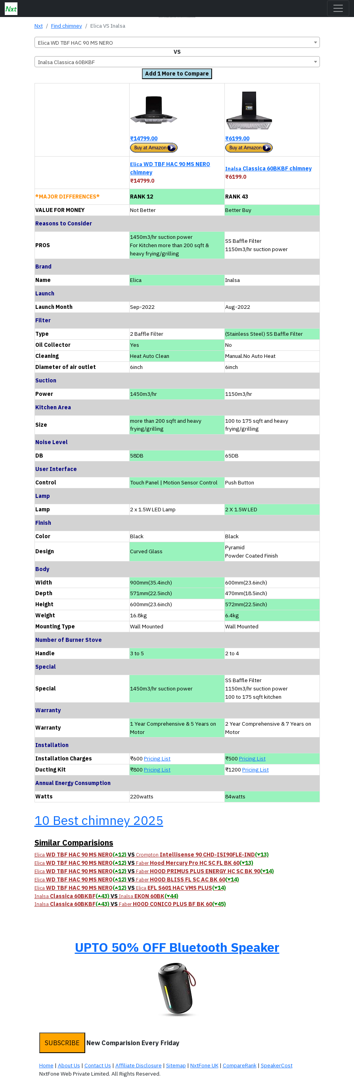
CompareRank (239, 1065)
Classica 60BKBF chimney (268, 168)
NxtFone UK (204, 1065)
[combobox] (177, 42)
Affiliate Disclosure (138, 1065)
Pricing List (157, 758)
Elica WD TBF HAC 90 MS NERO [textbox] (75, 42)
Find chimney (66, 25)
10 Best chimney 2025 (98, 820)
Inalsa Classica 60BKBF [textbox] (66, 62)
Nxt (38, 25)
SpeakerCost (277, 1065)
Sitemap (176, 1065)
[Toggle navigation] (338, 8)
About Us (69, 1065)
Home (46, 1065)
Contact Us (97, 1065)
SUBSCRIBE (62, 1043)
